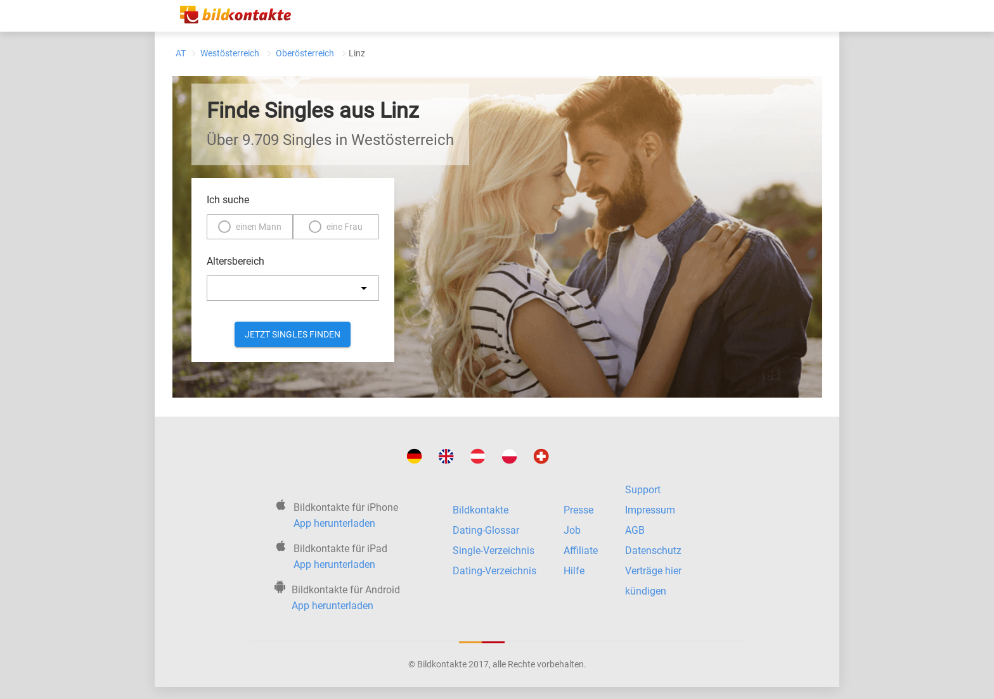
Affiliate (581, 551)
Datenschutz (653, 551)
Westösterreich (229, 53)
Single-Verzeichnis (493, 551)
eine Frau (344, 227)
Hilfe (574, 571)
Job (572, 530)
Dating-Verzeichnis (494, 571)
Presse (578, 510)
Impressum (650, 510)
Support (643, 490)
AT (181, 53)
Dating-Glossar (486, 530)
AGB (635, 530)
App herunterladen (334, 523)
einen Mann (258, 227)
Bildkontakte (480, 510)
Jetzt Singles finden (292, 334)
